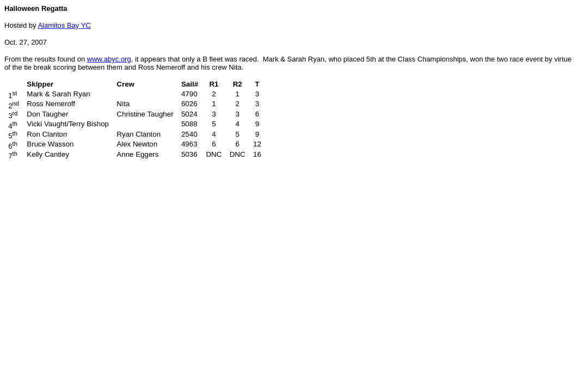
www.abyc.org (109, 59)
